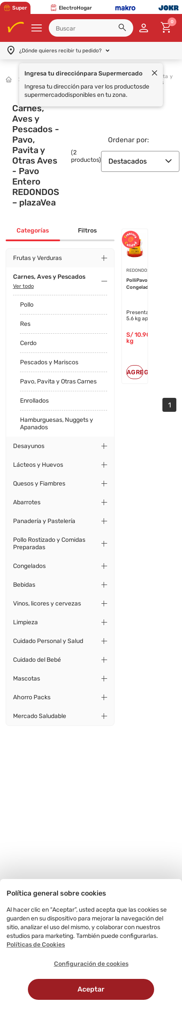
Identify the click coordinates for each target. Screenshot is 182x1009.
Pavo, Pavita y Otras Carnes (58, 381)
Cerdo (28, 343)
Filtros (87, 230)
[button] (123, 29)
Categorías (33, 230)
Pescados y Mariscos (49, 362)
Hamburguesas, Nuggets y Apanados (56, 423)
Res (25, 324)
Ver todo (23, 286)
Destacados (140, 161)
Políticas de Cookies (36, 944)
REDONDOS (138, 270)
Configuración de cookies (91, 964)
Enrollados (34, 400)
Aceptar (91, 989)
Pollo (27, 304)
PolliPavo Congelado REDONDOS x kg (141, 284)
